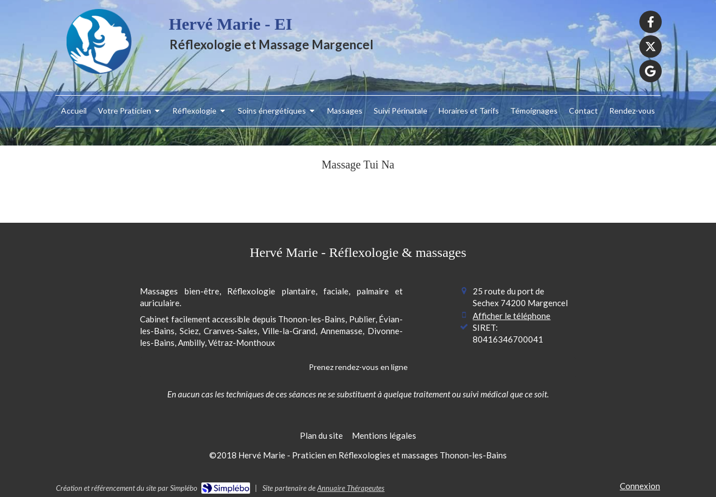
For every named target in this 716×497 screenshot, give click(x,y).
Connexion (640, 486)
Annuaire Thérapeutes (350, 488)
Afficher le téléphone (511, 316)
